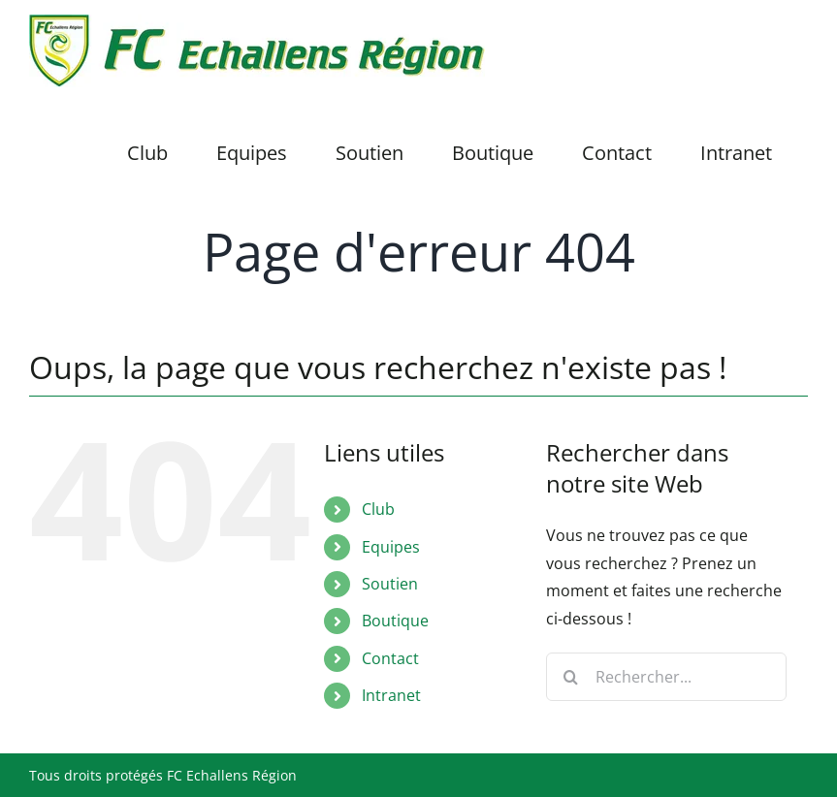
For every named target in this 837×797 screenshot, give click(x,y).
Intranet (391, 695)
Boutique (395, 620)
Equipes (391, 547)
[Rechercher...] (666, 677)
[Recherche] (570, 677)
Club (378, 509)
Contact (390, 658)
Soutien (390, 583)
